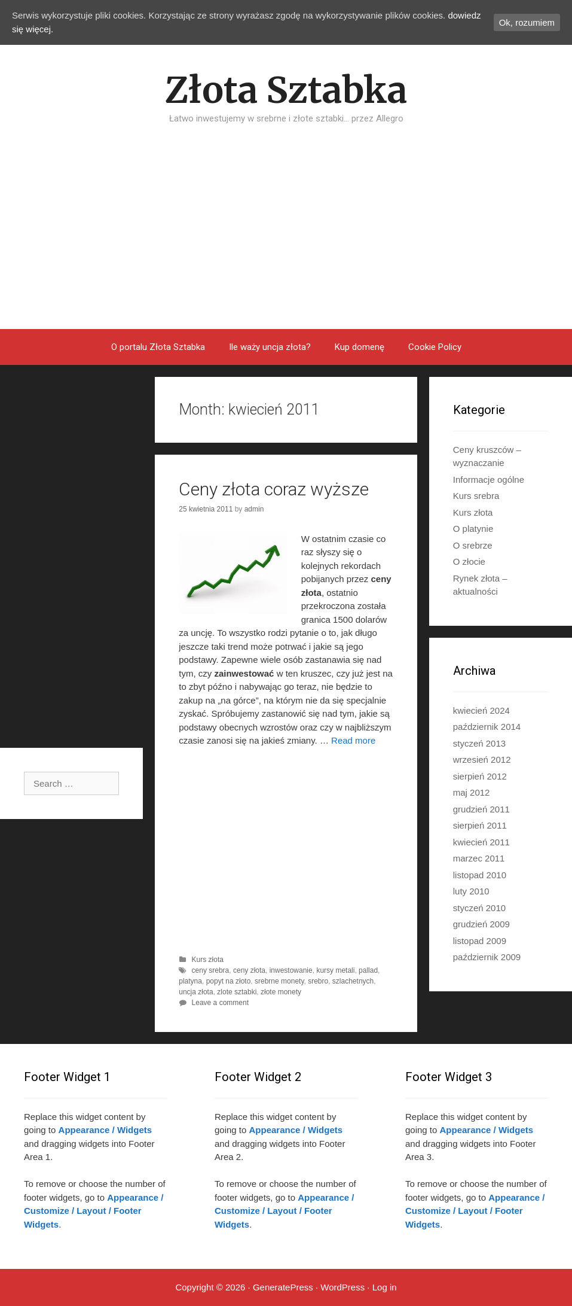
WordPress (342, 1287)
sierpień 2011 (480, 825)
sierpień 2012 (480, 776)
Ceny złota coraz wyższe (274, 489)
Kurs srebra (476, 496)
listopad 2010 (479, 875)
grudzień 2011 (481, 809)
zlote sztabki (236, 992)
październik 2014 (487, 727)
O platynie (473, 528)
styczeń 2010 (479, 908)
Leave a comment (220, 1002)
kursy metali (335, 970)
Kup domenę (359, 347)
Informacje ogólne (488, 479)
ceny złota (249, 970)
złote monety (281, 992)
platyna (190, 981)
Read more (353, 740)
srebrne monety (279, 981)
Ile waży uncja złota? (270, 347)
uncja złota (196, 992)
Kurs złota (208, 959)
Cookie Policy (434, 347)
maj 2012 (471, 792)
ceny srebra (211, 970)
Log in (384, 1287)
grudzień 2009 (481, 924)
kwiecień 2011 (481, 842)
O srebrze (473, 545)
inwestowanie (291, 970)
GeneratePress (283, 1287)
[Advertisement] (286, 239)
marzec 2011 (479, 858)
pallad (368, 970)
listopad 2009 (479, 941)
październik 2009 (487, 957)
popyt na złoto (228, 981)
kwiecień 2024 (481, 710)
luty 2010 (471, 891)
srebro (318, 981)
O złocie (469, 561)
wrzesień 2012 (482, 759)
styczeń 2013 (479, 743)
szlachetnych (353, 981)
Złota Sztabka (286, 90)
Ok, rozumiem (527, 22)
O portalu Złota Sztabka (158, 347)
